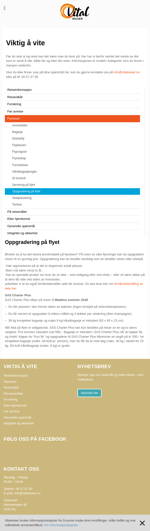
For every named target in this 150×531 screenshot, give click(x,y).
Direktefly (18, 138)
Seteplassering (21, 198)
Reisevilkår (15, 97)
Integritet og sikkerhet (22, 233)
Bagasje (17, 132)
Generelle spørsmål (21, 226)
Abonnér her (89, 393)
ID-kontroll (19, 178)
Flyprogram (19, 151)
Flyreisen (13, 118)
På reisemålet (17, 212)
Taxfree (17, 204)
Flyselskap (19, 158)
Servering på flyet (23, 184)
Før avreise (15, 111)
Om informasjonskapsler (61, 525)
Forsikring (14, 104)
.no (137, 72)
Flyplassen (19, 145)
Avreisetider (20, 125)
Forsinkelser (20, 165)
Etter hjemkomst (18, 219)
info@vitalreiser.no (28, 493)
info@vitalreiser (124, 72)
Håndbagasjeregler (24, 171)
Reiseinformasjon (19, 90)
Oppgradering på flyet (26, 191)
